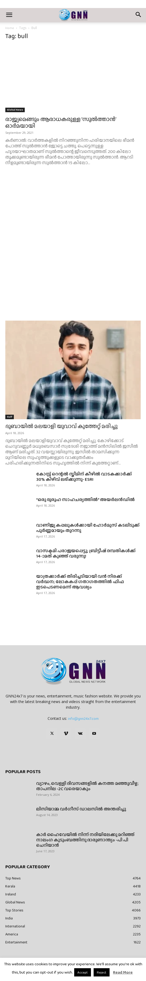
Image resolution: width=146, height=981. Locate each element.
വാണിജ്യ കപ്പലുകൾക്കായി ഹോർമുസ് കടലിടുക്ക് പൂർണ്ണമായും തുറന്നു (88, 528)
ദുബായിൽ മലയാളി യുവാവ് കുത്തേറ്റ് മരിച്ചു (61, 426)
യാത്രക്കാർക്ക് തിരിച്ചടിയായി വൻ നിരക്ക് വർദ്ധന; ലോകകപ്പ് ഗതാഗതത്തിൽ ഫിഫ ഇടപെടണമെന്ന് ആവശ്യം (80, 581)
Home (9, 28)
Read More (123, 972)
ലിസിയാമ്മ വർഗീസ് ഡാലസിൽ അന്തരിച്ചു (81, 809)
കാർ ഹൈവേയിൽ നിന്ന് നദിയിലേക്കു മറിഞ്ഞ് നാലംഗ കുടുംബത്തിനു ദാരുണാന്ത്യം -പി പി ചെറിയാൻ (85, 840)
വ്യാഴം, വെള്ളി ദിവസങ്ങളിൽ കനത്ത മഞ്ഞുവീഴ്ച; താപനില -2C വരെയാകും (87, 786)
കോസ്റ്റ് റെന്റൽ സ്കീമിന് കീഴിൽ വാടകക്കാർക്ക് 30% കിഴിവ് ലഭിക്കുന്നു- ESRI (84, 477)
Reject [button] (101, 972)
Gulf (9, 417)
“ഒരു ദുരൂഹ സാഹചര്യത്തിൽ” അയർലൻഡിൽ (85, 499)
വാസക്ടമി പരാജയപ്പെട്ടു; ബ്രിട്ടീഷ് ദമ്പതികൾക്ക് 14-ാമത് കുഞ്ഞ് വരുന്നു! (86, 553)
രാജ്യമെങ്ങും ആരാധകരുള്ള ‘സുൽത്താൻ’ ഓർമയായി (60, 122)
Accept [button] (82, 972)
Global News (15, 110)
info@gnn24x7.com (83, 718)
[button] (9, 15)
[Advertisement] (73, 221)
